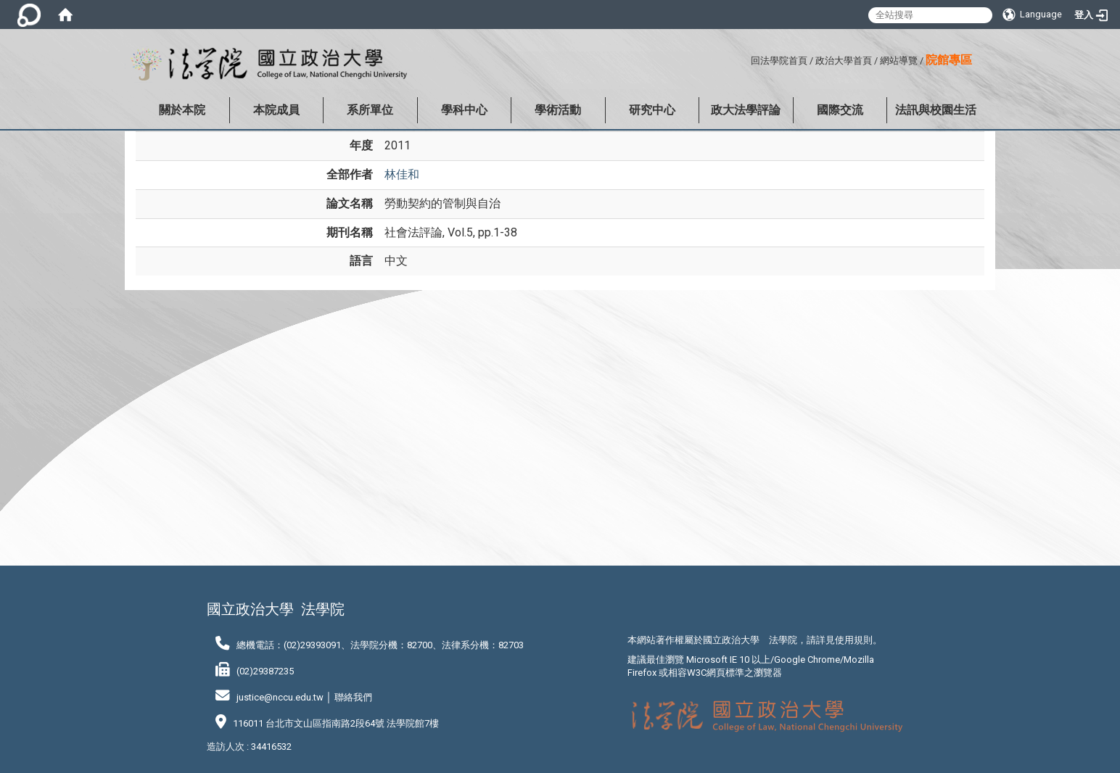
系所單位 (370, 110)
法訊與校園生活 (935, 110)
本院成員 (276, 110)
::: (745, 58)
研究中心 (652, 110)
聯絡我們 (353, 697)
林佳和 (401, 174)
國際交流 (840, 110)
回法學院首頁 (779, 60)
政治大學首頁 (843, 60)
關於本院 (182, 110)
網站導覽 (899, 60)
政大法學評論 (746, 110)
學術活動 (558, 110)
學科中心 (464, 110)
